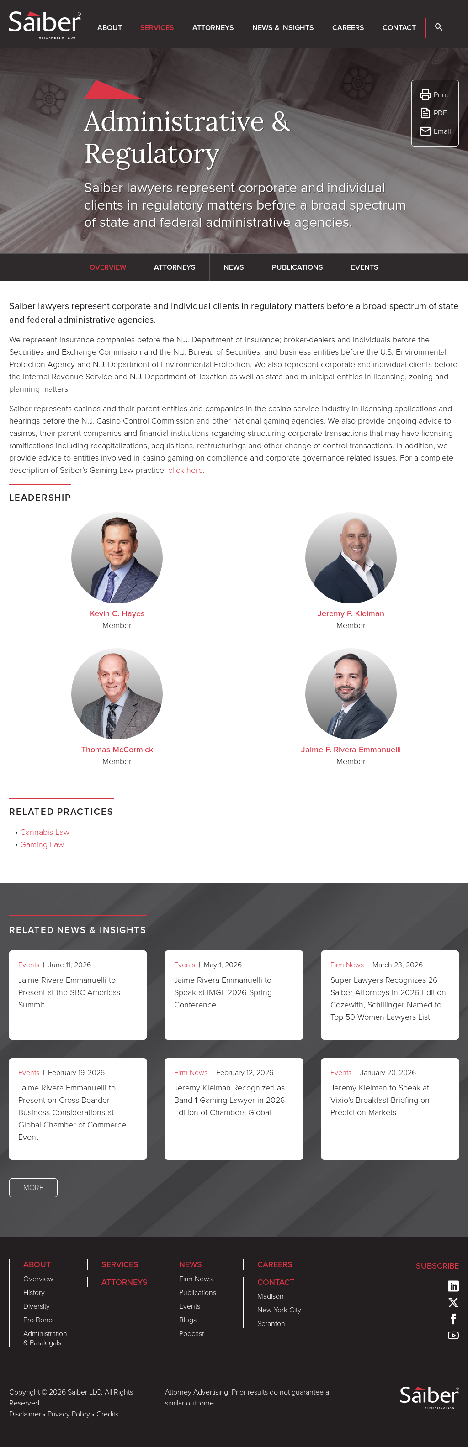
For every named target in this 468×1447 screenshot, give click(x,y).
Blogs (188, 1320)
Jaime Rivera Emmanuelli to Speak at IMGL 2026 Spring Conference (223, 992)
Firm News (347, 964)
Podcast (191, 1333)
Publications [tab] (297, 267)
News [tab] (233, 267)
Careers (348, 27)
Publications (197, 1292)
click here (185, 470)
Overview (38, 1279)
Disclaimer (25, 1414)
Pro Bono (38, 1320)
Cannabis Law (44, 832)
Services (157, 27)
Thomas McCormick (117, 749)
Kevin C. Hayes (117, 613)
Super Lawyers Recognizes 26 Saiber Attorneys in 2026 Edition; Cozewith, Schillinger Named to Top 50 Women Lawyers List (389, 998)
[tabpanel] (234, 388)
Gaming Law (42, 844)
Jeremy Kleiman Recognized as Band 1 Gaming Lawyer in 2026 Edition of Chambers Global (229, 1100)
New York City (279, 1310)
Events (28, 964)
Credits (107, 1414)
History (34, 1292)
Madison (270, 1296)
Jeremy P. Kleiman (351, 613)
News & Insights (283, 27)
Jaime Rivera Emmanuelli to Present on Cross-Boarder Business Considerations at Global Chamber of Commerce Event (72, 1112)
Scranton (271, 1323)
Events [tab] (364, 267)
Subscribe (437, 1265)
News (190, 1264)
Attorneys (213, 27)
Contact (399, 27)
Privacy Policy (69, 1414)
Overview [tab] (108, 267)
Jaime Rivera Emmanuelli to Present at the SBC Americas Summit (69, 992)
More (33, 1187)
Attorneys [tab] (175, 267)
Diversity (36, 1306)
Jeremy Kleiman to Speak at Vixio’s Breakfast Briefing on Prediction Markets (380, 1100)
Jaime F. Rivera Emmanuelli (351, 749)
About (109, 27)
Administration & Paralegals (45, 1338)
